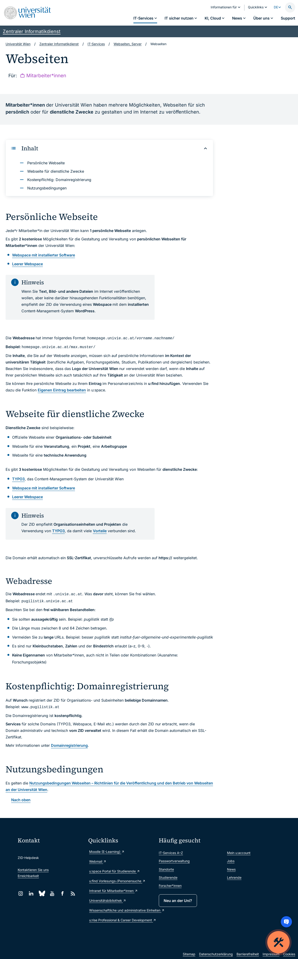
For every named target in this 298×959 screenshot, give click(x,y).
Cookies (289, 954)
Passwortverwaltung (174, 861)
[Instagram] (20, 893)
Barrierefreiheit (248, 954)
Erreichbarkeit (28, 876)
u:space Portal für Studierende (114, 871)
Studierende (168, 877)
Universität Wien (18, 44)
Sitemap (189, 954)
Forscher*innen (170, 886)
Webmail (97, 861)
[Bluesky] (41, 893)
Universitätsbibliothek (107, 900)
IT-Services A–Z (171, 853)
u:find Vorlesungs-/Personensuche (117, 881)
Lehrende (234, 877)
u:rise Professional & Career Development (121, 920)
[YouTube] (52, 893)
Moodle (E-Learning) (107, 852)
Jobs (230, 861)
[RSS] (73, 893)
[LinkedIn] (31, 893)
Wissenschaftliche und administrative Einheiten (121, 910)
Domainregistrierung (69, 745)
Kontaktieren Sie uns (33, 870)
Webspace (27, 264)
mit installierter (43, 255)
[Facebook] (62, 893)
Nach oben (20, 799)
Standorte (166, 869)
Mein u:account (239, 853)
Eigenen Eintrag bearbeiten (62, 390)
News (231, 869)
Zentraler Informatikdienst (32, 31)
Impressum (271, 954)
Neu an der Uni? (178, 900)
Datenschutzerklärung (216, 954)
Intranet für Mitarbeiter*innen (113, 891)
